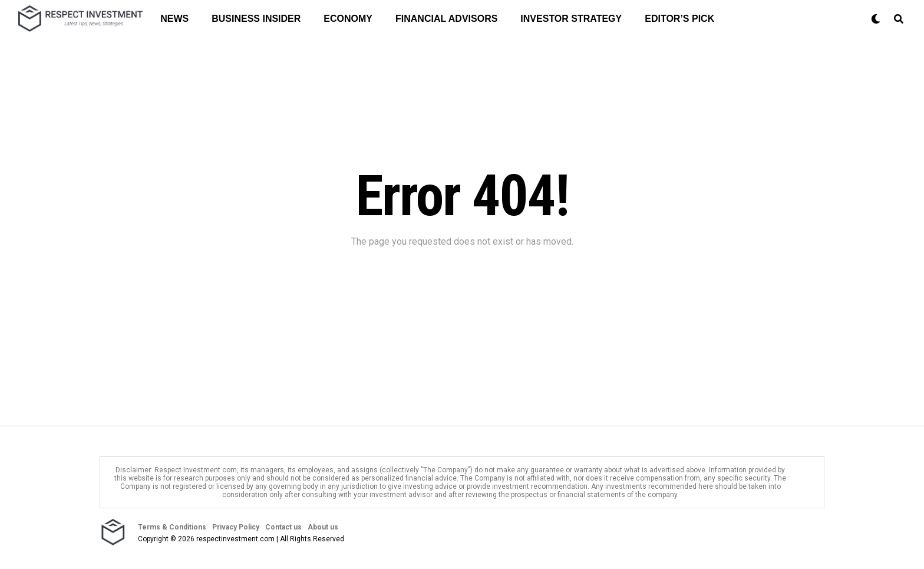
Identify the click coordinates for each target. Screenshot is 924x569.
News (174, 19)
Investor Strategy (571, 19)
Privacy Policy (235, 527)
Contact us (283, 527)
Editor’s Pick (679, 19)
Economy (348, 19)
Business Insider (256, 19)
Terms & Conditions (172, 527)
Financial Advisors (446, 19)
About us (323, 527)
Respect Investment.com (195, 470)
